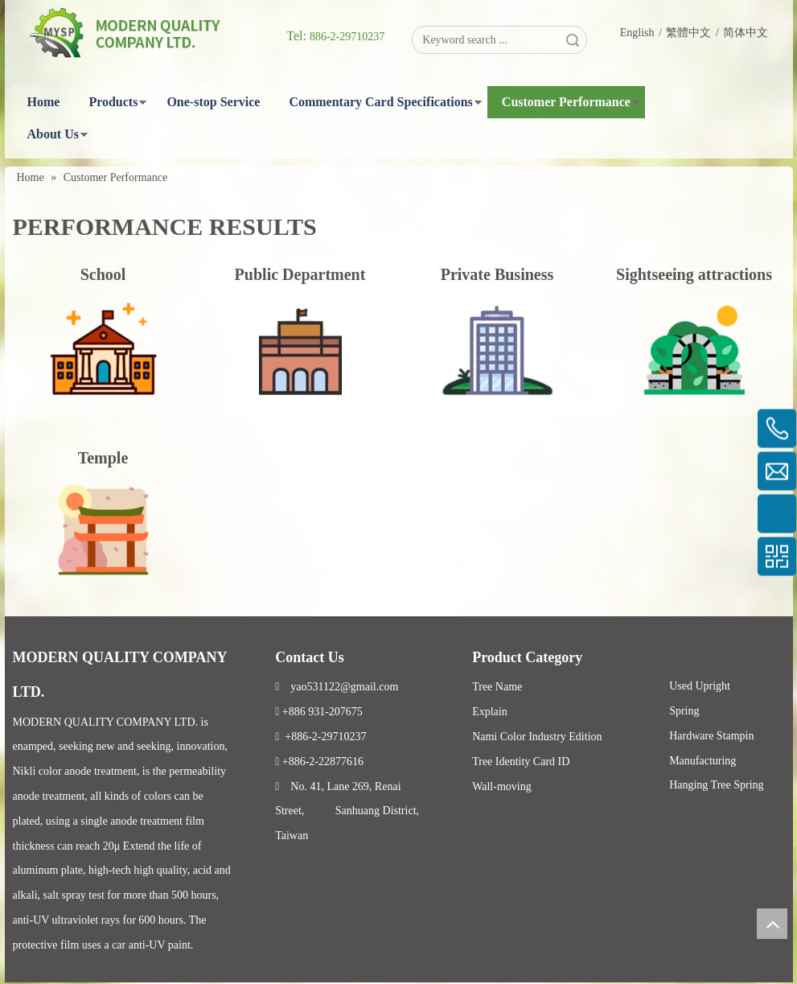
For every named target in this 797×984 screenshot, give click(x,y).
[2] (300, 350)
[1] (497, 350)
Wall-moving (502, 786)
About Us (53, 134)
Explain (489, 712)
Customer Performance (566, 102)
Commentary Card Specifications (380, 102)
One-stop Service (213, 102)
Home (43, 102)
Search (572, 40)
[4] (694, 350)
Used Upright (699, 686)
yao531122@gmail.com (336, 687)
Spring (684, 711)
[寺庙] (103, 525)
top (772, 923)
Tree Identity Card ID (520, 761)
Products (113, 102)
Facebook (650, 652)
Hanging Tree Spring (716, 785)
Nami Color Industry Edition (537, 737)
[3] (103, 350)
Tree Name (497, 687)
